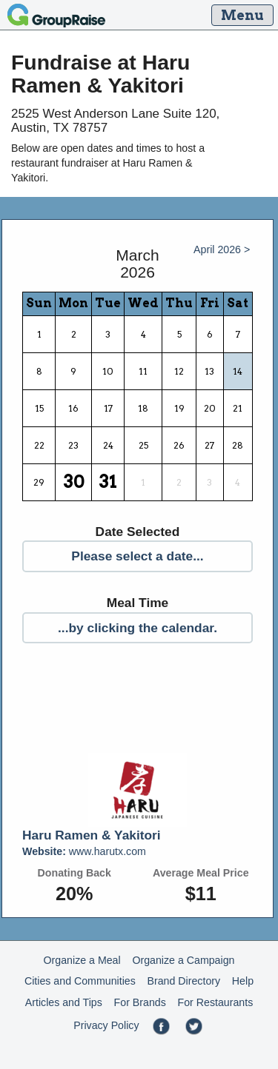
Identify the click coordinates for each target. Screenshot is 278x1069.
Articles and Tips (63, 1002)
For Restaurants (216, 1002)
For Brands (140, 1002)
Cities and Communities (80, 981)
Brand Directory (184, 981)
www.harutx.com (84, 851)
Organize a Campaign (183, 960)
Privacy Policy (106, 1025)
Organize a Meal (82, 960)
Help (243, 981)
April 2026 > (221, 249)
